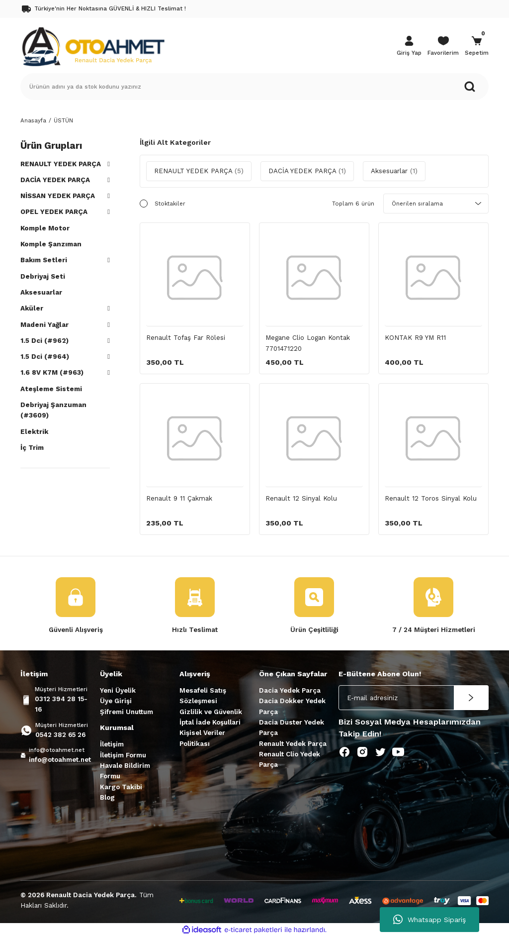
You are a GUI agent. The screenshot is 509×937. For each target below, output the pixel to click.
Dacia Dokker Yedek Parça (292, 706)
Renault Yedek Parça (293, 743)
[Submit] (471, 697)
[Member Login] (409, 47)
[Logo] (93, 45)
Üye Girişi (116, 701)
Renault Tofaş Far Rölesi (185, 337)
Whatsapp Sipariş (429, 919)
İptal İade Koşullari (210, 722)
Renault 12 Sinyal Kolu (301, 498)
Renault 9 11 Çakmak (179, 498)
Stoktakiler (170, 203)
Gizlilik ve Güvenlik (210, 712)
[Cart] (477, 47)
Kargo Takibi (121, 787)
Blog (107, 797)
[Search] (254, 86)
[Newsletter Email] (414, 697)
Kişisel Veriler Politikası (202, 738)
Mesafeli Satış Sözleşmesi (202, 696)
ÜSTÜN (63, 120)
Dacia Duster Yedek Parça (291, 727)
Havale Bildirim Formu (125, 771)
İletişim (112, 744)
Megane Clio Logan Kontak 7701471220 (307, 343)
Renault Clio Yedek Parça (289, 759)
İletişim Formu (123, 755)
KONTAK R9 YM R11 (415, 337)
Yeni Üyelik (118, 690)
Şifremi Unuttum (126, 712)
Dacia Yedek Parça (290, 690)
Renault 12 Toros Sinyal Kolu (431, 498)
